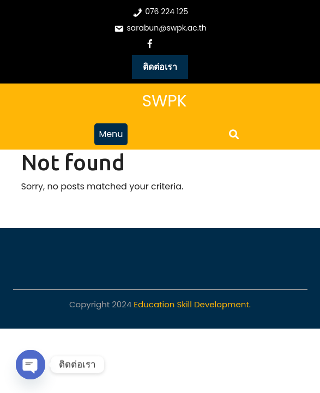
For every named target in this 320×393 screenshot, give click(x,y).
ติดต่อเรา (160, 67)
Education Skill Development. (192, 304)
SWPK (164, 101)
